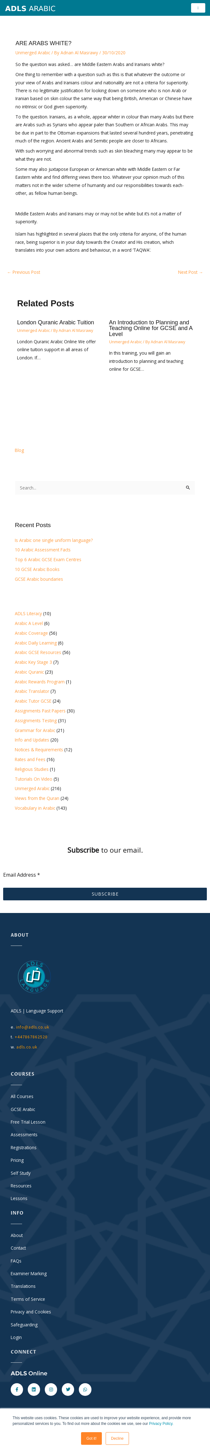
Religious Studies (32, 769)
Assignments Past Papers (40, 711)
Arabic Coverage (31, 633)
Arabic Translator (32, 691)
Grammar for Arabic (35, 730)
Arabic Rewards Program (40, 682)
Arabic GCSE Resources (38, 653)
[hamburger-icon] (198, 8)
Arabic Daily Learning (36, 643)
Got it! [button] (91, 1438)
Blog (19, 450)
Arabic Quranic (29, 672)
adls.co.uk (27, 1047)
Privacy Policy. (161, 1423)
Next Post (190, 272)
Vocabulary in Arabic (35, 808)
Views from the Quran (37, 799)
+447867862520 (31, 1037)
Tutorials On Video (33, 779)
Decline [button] (117, 1438)
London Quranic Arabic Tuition (55, 322)
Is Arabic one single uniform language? (54, 540)
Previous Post (23, 272)
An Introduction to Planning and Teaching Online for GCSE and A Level (151, 328)
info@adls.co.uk (33, 1027)
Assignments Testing (36, 720)
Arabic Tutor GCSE (33, 701)
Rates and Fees (30, 760)
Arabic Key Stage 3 (33, 662)
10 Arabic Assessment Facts (43, 550)
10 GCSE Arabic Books (37, 570)
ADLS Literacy (28, 614)
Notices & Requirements (39, 750)
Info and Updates (32, 740)
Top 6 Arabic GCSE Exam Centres (48, 560)
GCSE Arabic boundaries (39, 579)
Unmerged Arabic (32, 53)
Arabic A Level (29, 624)
